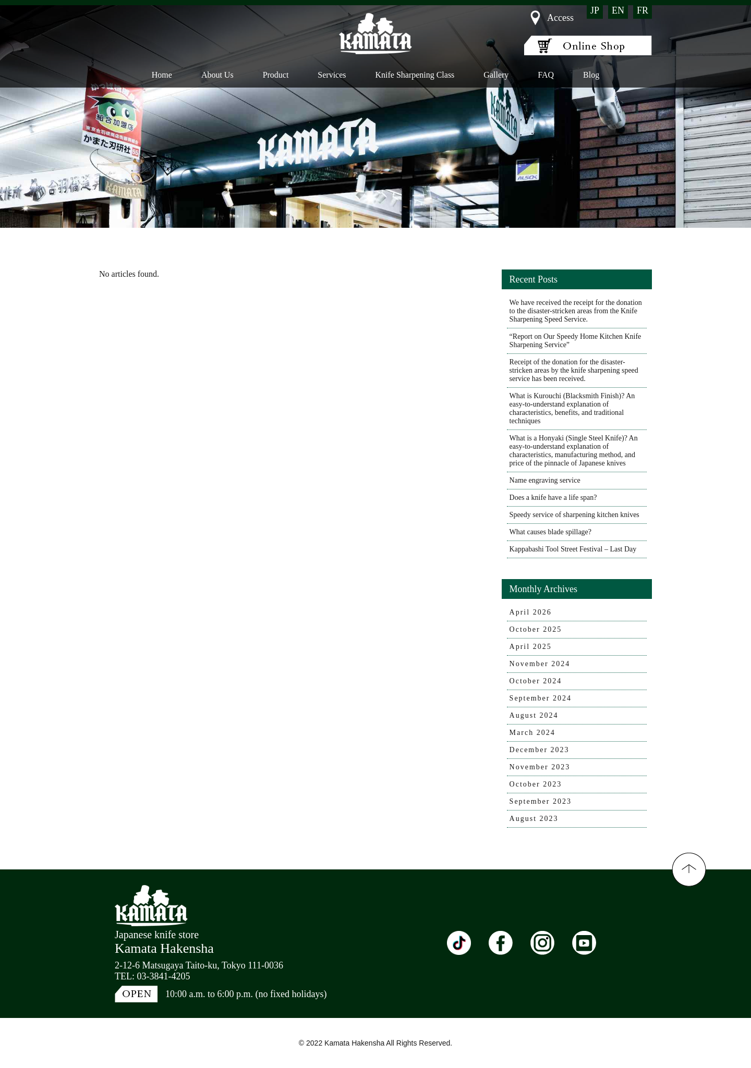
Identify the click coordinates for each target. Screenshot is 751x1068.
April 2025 (531, 646)
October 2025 (536, 629)
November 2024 (540, 664)
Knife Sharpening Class (414, 74)
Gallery (495, 74)
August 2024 (534, 715)
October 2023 (536, 784)
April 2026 (531, 612)
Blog (591, 74)
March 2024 (532, 732)
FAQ (546, 74)
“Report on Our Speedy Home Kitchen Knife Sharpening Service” (575, 341)
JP (594, 10)
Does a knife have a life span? (553, 497)
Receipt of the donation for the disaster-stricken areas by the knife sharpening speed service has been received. (574, 370)
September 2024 (541, 698)
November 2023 (540, 767)
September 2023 (541, 801)
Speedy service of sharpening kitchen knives (574, 515)
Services (332, 74)
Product (275, 74)
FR (642, 10)
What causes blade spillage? (550, 532)
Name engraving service (545, 480)
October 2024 (536, 681)
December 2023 (540, 750)
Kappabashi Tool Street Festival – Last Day (573, 549)
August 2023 (534, 819)
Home (162, 74)
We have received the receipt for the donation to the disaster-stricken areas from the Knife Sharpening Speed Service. (576, 311)
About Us (217, 74)
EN (618, 10)
